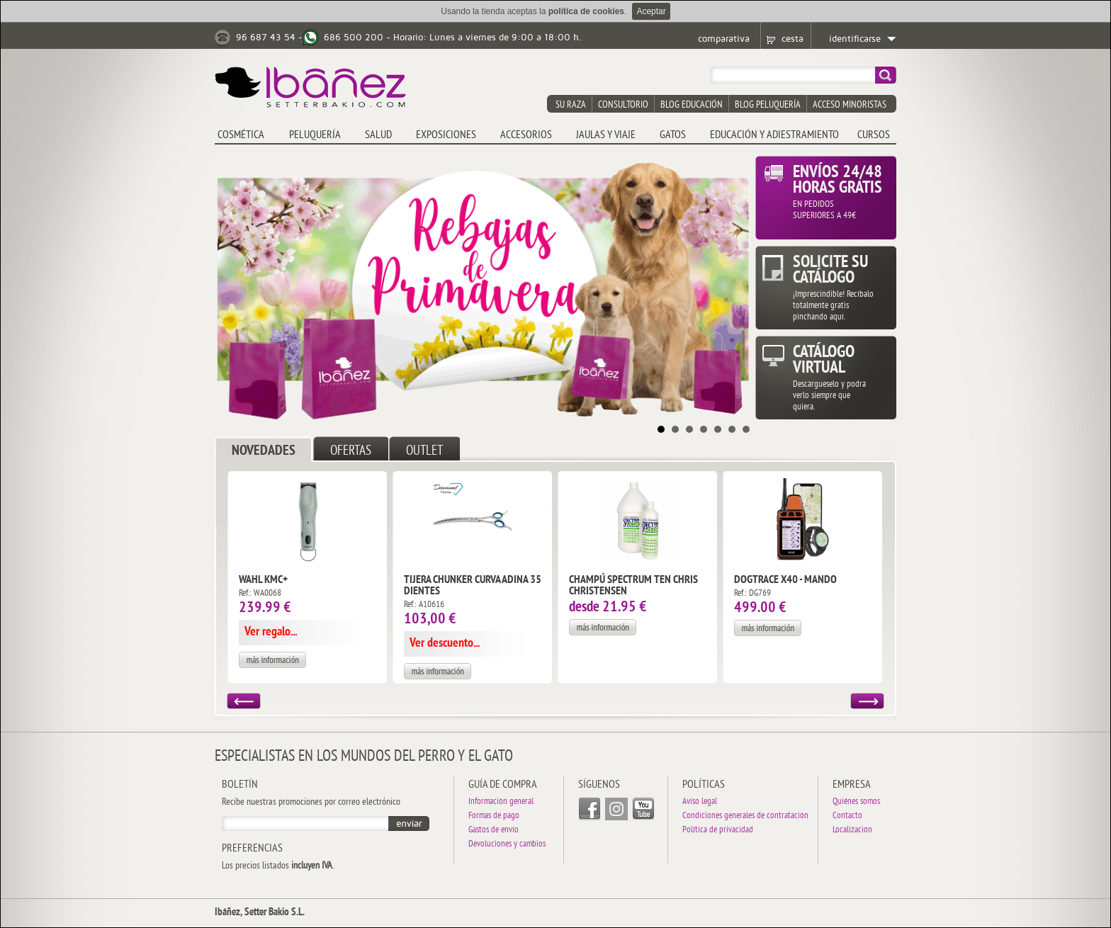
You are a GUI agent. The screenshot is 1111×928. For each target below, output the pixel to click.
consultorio (623, 105)
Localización (852, 830)
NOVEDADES (263, 451)
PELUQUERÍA (315, 135)
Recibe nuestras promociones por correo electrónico (311, 803)
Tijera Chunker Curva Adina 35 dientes (472, 586)
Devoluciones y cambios (507, 844)
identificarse (855, 39)
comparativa (724, 39)
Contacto (847, 816)
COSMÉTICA (241, 135)
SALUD (378, 135)
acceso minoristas (849, 105)
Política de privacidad (717, 830)
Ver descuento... (445, 643)
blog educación (691, 105)
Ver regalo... (270, 632)
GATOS (673, 135)
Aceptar (650, 11)
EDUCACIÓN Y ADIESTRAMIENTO (774, 135)
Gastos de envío (493, 830)
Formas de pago (493, 816)
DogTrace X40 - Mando (785, 580)
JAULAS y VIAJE (606, 135)
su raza (571, 105)
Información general (501, 802)
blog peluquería (768, 105)
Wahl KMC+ (263, 580)
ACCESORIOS (526, 135)
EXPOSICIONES (446, 135)
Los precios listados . (278, 866)
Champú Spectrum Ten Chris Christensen (633, 586)
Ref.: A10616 (424, 605)
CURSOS (873, 135)
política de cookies (586, 11)
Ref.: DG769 (752, 593)
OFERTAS (350, 451)
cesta (792, 39)
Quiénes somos (856, 802)
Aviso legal (699, 802)
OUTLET (424, 451)
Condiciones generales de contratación (745, 816)
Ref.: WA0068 (260, 593)
